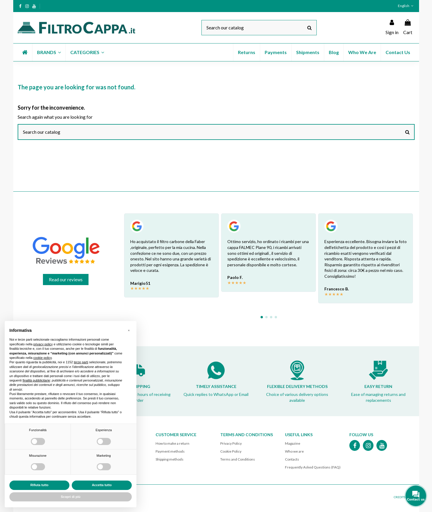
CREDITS (399, 497)
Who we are (294, 451)
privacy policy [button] (43, 344)
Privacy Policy (231, 443)
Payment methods (170, 451)
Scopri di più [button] (71, 496)
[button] (48, 52)
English (406, 6)
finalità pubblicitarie (36, 380)
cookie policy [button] (42, 357)
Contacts (292, 459)
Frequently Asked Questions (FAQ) (313, 467)
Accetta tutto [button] (101, 485)
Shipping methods (170, 459)
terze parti (81, 362)
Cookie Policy (230, 451)
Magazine (292, 443)
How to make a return (172, 443)
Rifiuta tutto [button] (39, 485)
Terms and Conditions (237, 459)
